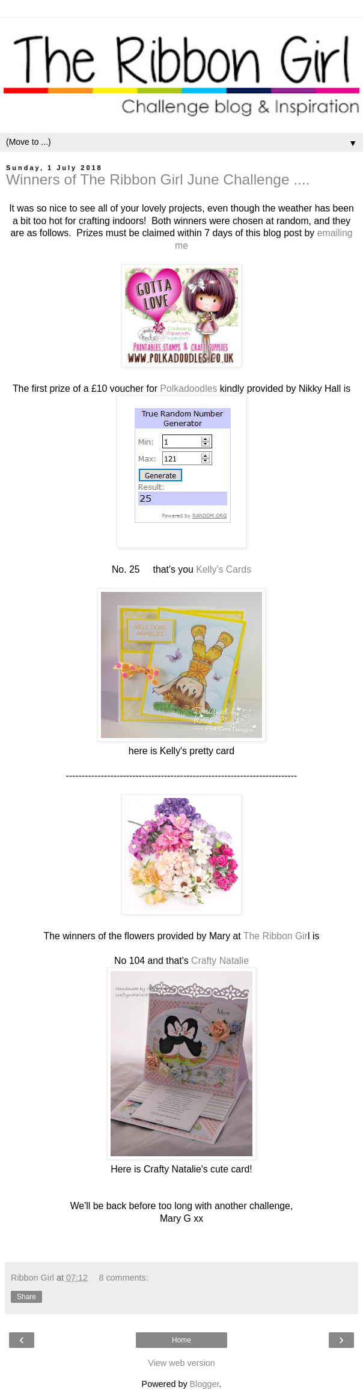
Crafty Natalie (219, 961)
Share (26, 1297)
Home (181, 1340)
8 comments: (123, 1277)
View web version (181, 1363)
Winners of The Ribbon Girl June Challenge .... (158, 179)
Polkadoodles (187, 388)
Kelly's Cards (223, 569)
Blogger (204, 1384)
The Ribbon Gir (275, 936)
